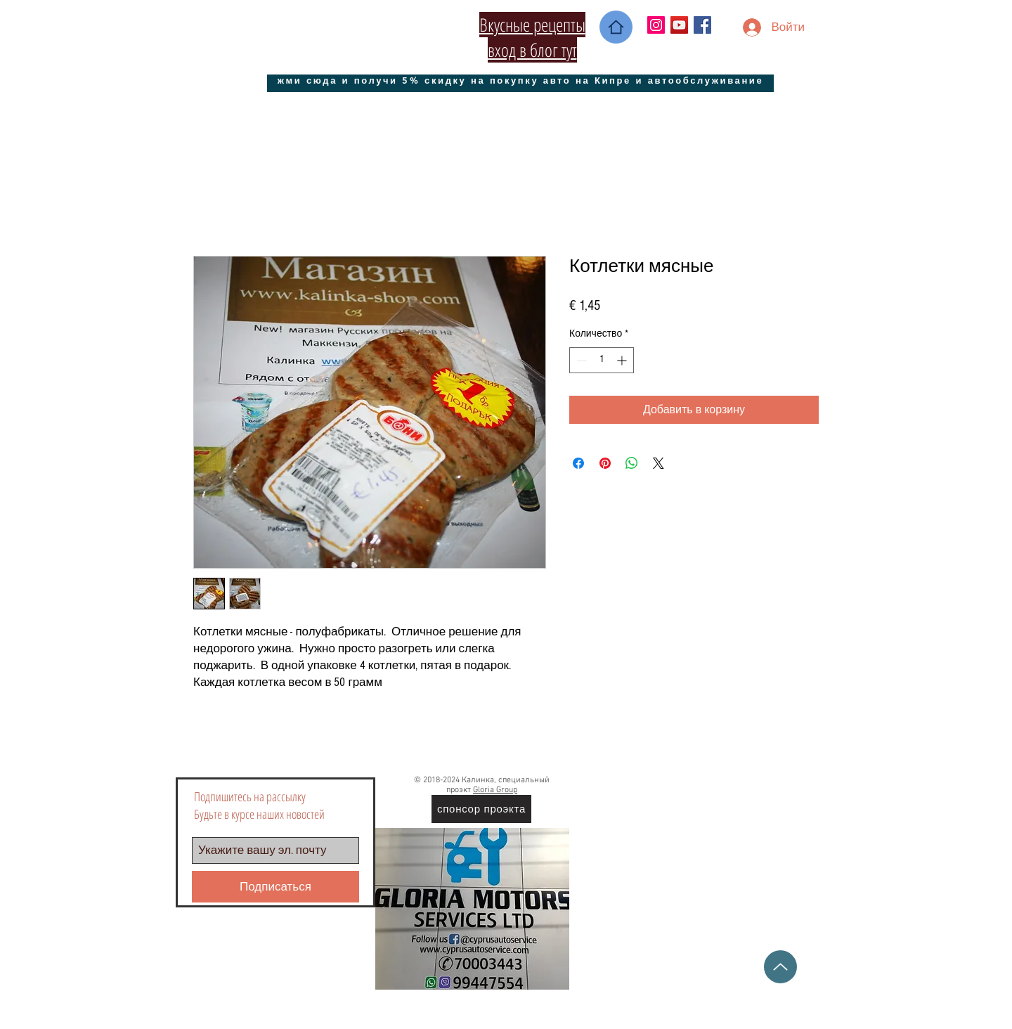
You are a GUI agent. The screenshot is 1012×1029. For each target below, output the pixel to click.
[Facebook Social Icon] (702, 25)
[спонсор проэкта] (481, 809)
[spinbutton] (601, 360)
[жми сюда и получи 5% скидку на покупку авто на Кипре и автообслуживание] (520, 79)
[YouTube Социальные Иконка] (679, 25)
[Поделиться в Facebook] (578, 463)
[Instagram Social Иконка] (656, 25)
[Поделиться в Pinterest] (605, 463)
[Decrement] (580, 360)
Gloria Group (495, 790)
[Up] (780, 966)
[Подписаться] (275, 886)
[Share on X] (658, 463)
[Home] (615, 27)
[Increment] (623, 360)
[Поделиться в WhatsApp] (631, 463)
